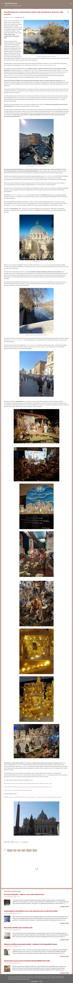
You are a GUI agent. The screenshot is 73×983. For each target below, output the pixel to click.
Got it (41, 981)
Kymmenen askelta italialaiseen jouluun (47, 65)
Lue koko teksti (64, 906)
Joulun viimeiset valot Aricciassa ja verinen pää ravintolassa (18, 790)
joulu (19, 850)
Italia (15, 850)
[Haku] (71, 4)
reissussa (29, 850)
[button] (68, 12)
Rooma (34, 850)
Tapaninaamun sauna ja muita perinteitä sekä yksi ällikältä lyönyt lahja (27, 961)
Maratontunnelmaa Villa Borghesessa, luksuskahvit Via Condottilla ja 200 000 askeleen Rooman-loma (27, 787)
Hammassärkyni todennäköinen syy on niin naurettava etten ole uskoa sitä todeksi (31, 911)
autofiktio (9, 850)
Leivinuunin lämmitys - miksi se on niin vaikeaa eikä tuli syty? (24, 894)
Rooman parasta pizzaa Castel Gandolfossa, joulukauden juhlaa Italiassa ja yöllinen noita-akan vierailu (28, 783)
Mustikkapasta (11, 3)
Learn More (34, 981)
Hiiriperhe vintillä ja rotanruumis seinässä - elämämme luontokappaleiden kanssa (30, 944)
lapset (23, 850)
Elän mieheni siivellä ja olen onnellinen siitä (18, 927)
